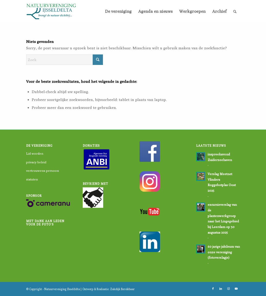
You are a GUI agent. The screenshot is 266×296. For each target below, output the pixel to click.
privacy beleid (36, 162)
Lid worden (34, 153)
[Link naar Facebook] (213, 288)
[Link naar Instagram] (228, 288)
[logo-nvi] (51, 11)
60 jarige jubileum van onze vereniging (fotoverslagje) (224, 252)
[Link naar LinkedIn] (221, 288)
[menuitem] (118, 11)
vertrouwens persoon (42, 170)
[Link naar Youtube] (236, 288)
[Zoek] (235, 11)
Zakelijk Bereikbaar (122, 289)
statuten (32, 179)
